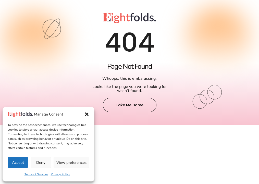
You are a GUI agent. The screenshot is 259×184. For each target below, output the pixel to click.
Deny (40, 162)
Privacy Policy (60, 174)
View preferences (71, 162)
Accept (18, 162)
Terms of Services (36, 174)
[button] (86, 114)
